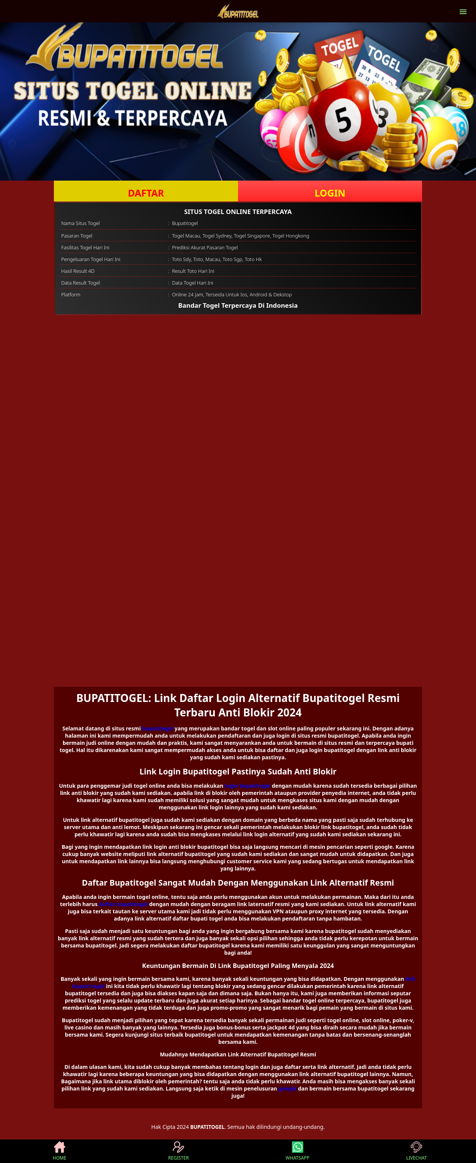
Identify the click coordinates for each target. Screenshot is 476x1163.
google (288, 1088)
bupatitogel (157, 728)
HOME (59, 1151)
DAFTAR (146, 192)
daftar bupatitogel (123, 904)
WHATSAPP (297, 1151)
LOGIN (330, 192)
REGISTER (178, 1151)
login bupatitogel (247, 785)
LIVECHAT (416, 1151)
